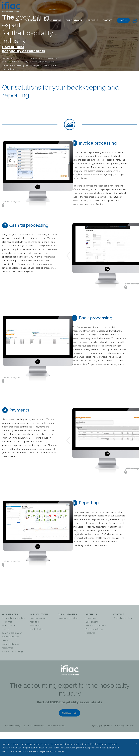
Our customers (74, 20)
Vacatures (90, 633)
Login (123, 20)
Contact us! (69, 713)
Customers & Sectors (68, 618)
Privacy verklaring (94, 629)
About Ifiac (90, 618)
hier (62, 751)
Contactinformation (122, 618)
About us (93, 20)
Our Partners (91, 622)
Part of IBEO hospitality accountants (23, 49)
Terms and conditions (95, 625)
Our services (32, 20)
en (134, 20)
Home (18, 20)
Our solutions (52, 20)
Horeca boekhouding (12, 651)
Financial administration (13, 618)
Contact (108, 20)
